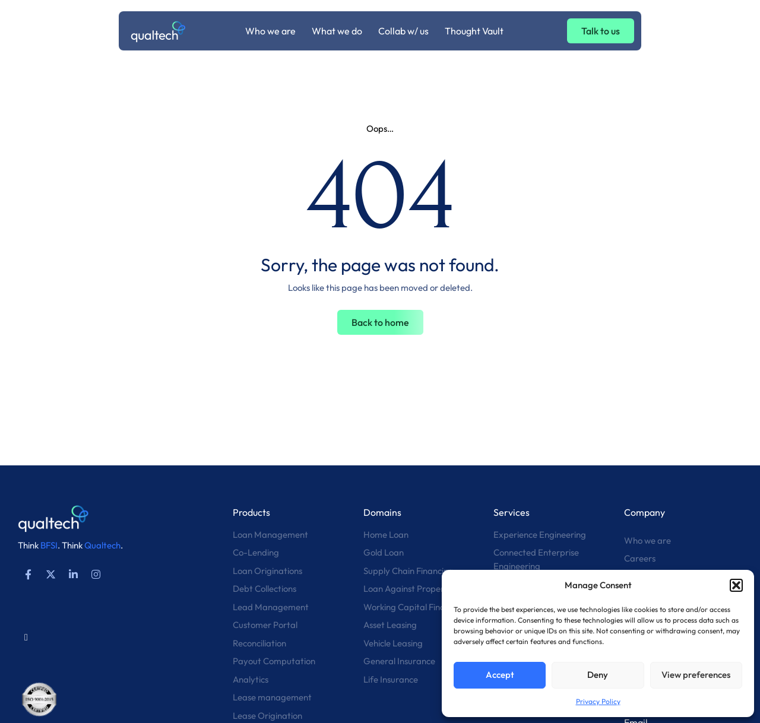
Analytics (250, 679)
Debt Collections (264, 588)
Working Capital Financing (414, 607)
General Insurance (399, 661)
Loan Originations (267, 570)
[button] (736, 585)
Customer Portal (265, 624)
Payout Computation (274, 661)
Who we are (647, 540)
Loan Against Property (407, 588)
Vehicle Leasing (393, 643)
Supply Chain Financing (408, 570)
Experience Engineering (539, 534)
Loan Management (270, 534)
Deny (597, 674)
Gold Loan (383, 552)
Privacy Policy (598, 701)
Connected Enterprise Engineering (536, 559)
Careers (640, 558)
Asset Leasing (390, 624)
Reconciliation (259, 643)
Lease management (272, 697)
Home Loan (385, 534)
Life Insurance (390, 679)
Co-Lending (256, 552)
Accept (500, 674)
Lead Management (271, 607)
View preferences (695, 674)
